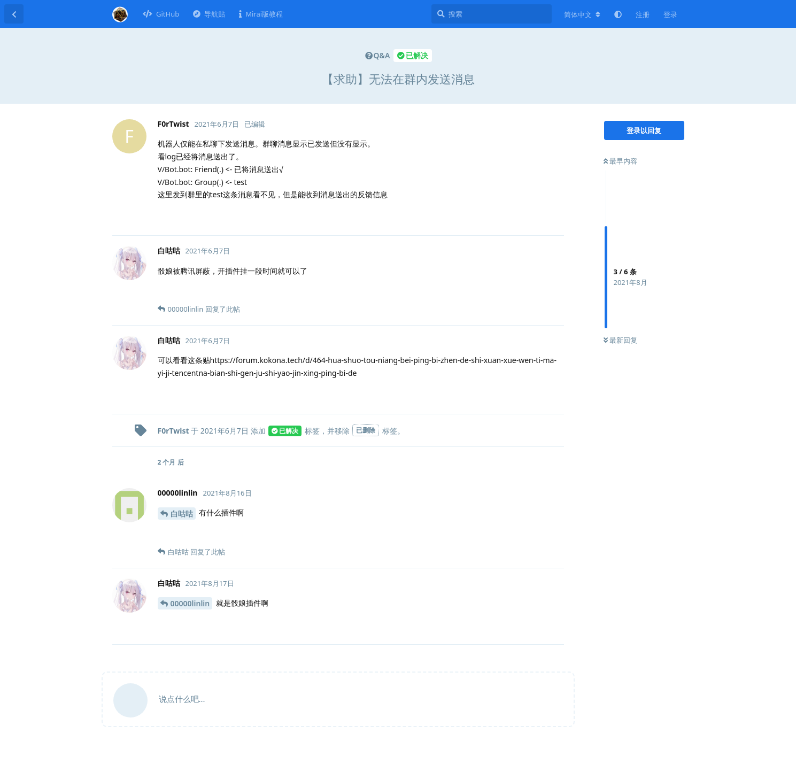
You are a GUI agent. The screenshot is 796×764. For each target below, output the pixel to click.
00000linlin (190, 603)
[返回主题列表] (14, 14)
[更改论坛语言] (582, 14)
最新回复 (620, 340)
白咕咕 (182, 513)
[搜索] (491, 14)
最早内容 (620, 161)
